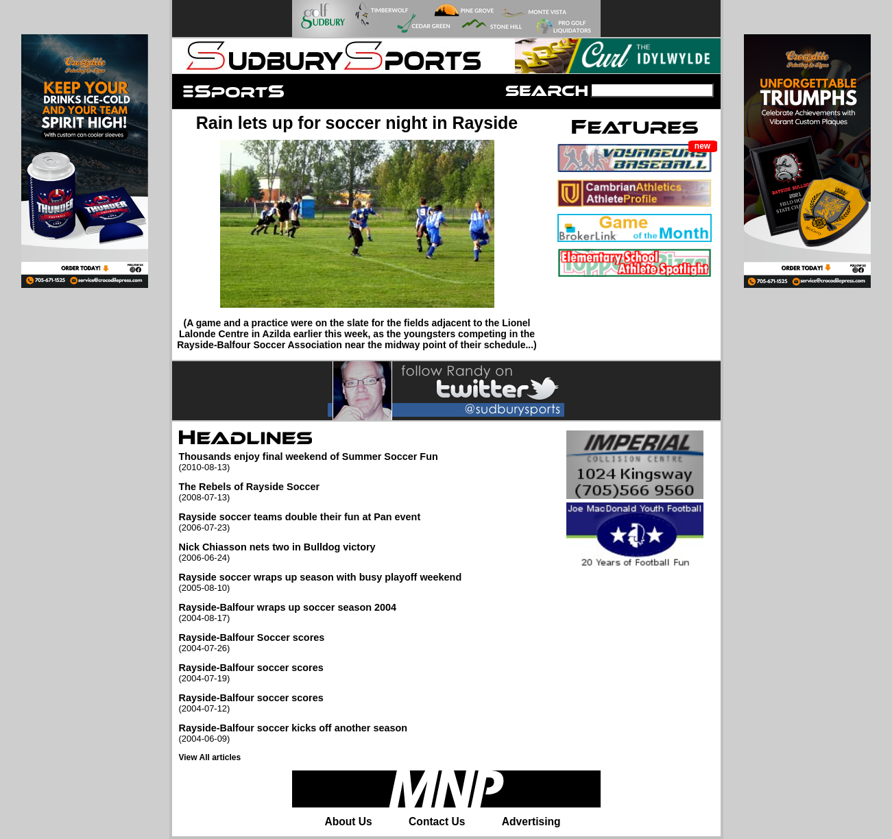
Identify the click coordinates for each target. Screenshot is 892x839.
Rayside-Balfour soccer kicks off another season (320, 733)
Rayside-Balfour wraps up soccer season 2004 (320, 612)
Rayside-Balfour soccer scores (320, 672)
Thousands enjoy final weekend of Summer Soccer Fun (320, 461)
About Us (348, 821)
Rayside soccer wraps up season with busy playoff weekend (320, 582)
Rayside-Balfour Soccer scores (320, 642)
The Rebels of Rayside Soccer (320, 491)
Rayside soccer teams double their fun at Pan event (320, 522)
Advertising (531, 821)
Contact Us (437, 821)
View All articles (210, 757)
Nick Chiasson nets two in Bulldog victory (320, 552)
